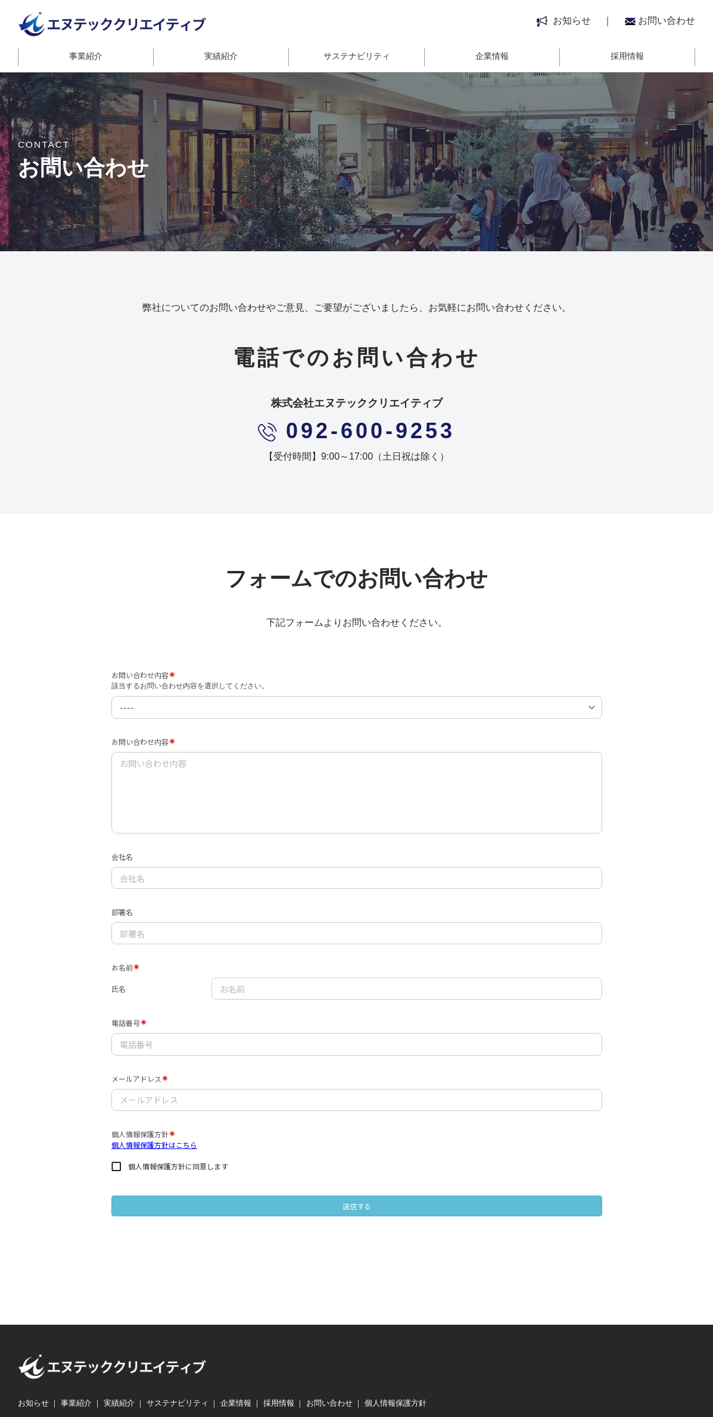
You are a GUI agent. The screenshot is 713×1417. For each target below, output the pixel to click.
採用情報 (627, 56)
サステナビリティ (356, 56)
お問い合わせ (660, 20)
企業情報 (492, 56)
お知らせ (564, 20)
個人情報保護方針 (395, 1403)
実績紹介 (221, 56)
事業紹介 (85, 56)
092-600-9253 (356, 431)
